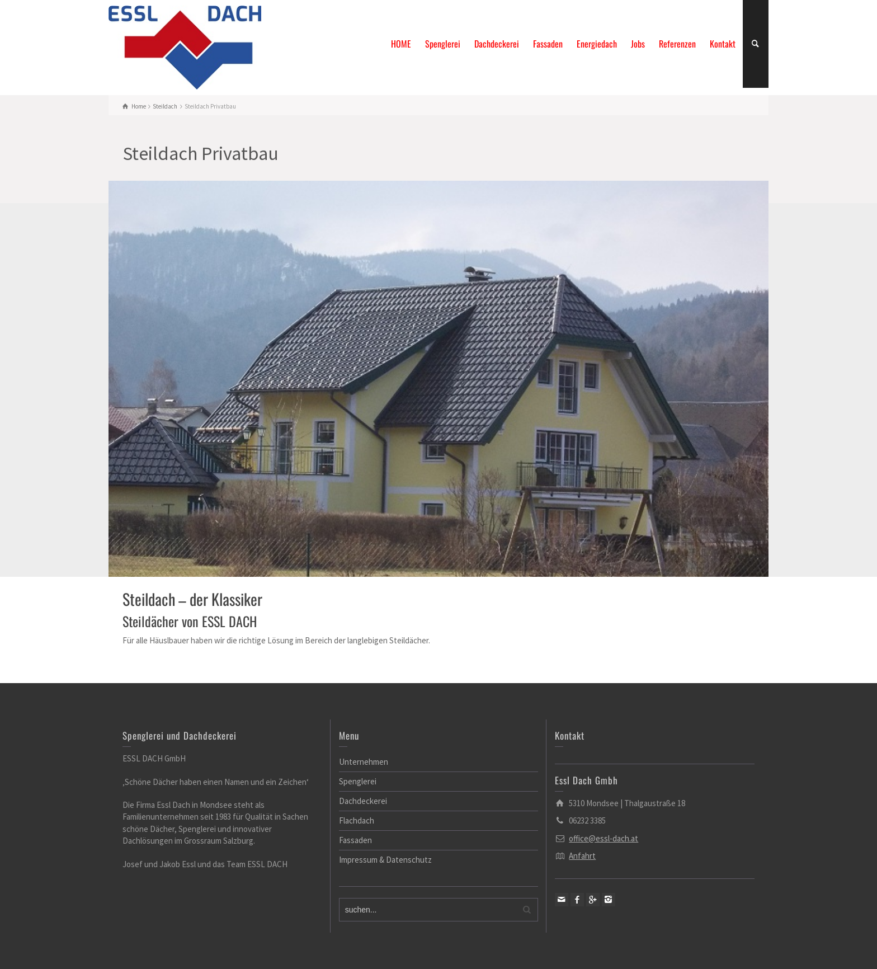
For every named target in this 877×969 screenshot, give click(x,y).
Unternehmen (363, 761)
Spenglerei (442, 43)
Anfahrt (582, 855)
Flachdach (356, 820)
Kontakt (722, 43)
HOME (401, 43)
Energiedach (597, 43)
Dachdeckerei (496, 43)
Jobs (638, 43)
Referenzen (677, 43)
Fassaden (548, 43)
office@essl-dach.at (603, 838)
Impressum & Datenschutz (385, 859)
